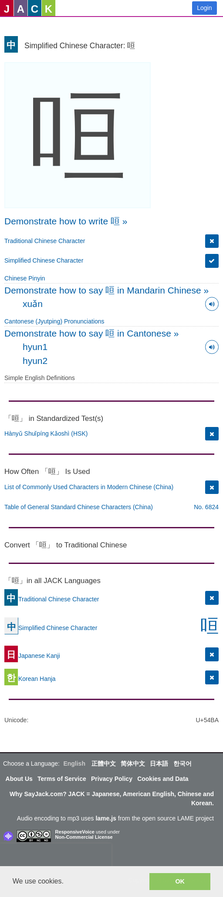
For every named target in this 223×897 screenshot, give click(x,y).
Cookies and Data (162, 778)
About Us (19, 778)
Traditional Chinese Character (44, 240)
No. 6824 (206, 507)
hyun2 (35, 361)
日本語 (159, 763)
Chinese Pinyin (24, 278)
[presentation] (56, 857)
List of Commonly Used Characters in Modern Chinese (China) (88, 487)
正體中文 (103, 763)
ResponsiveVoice (75, 831)
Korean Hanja (30, 678)
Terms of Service (61, 778)
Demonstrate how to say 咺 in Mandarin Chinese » (106, 290)
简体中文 (133, 763)
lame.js (105, 818)
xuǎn (33, 304)
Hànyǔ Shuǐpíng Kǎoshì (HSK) (46, 433)
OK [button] (180, 881)
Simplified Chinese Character (43, 260)
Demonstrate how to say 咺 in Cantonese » (91, 333)
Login (204, 7)
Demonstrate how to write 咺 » (65, 221)
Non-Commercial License (84, 837)
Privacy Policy (111, 778)
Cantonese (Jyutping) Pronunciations (54, 321)
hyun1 (35, 347)
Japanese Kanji (32, 655)
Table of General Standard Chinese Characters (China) (78, 507)
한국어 (182, 763)
